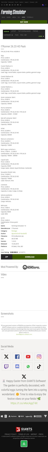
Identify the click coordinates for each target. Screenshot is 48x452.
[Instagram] (12, 5)
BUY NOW (24, 22)
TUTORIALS (30, 17)
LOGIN (40, 36)
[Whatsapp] (2, 5)
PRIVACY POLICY (11, 434)
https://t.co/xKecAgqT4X (24, 403)
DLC (19, 17)
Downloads (11, 2)
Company (32, 2)
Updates (21, 2)
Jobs (36, 2)
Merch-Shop (4, 2)
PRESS (41, 434)
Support (26, 2)
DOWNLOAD (29, 257)
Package (14, 231)
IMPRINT (34, 434)
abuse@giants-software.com (24, 334)
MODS (23, 17)
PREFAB (35, 31)
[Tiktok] (21, 5)
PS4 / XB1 (23, 35)
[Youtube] (10, 5)
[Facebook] (7, 5)
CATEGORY (7, 35)
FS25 (16, 35)
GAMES (9, 17)
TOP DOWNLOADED (24, 31)
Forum (16, 2)
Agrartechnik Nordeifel (19, 233)
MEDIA (14, 17)
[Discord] (18, 5)
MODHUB (6, 31)
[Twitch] (15, 5)
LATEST (13, 31)
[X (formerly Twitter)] (4, 5)
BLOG (3, 17)
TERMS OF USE (23, 434)
